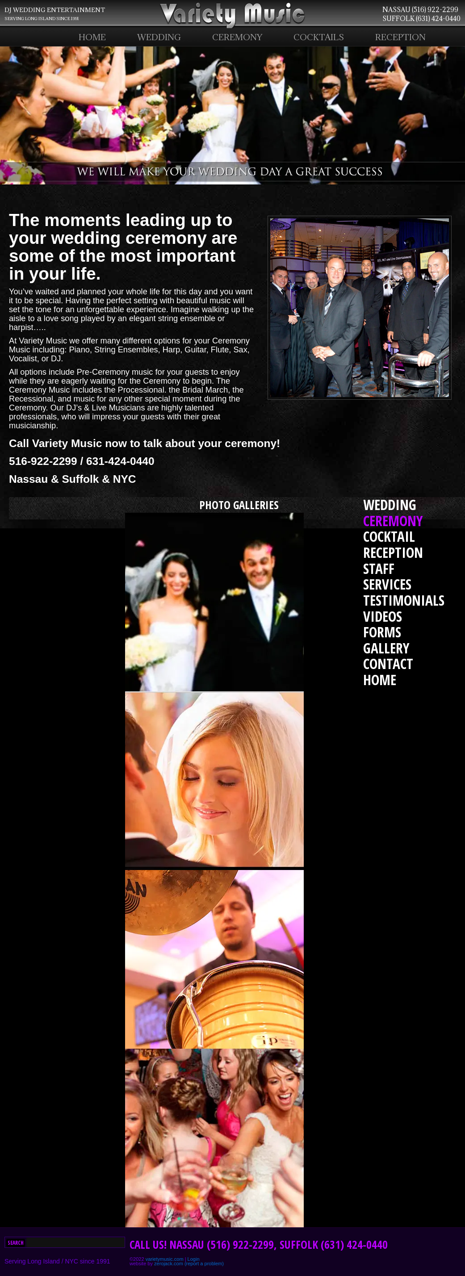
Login (194, 1259)
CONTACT (388, 663)
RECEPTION (400, 37)
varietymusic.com (165, 1259)
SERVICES (387, 584)
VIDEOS (382, 616)
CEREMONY (237, 37)
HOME (92, 37)
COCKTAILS (318, 37)
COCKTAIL (389, 536)
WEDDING (159, 37)
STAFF (378, 568)
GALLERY (386, 647)
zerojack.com (168, 1263)
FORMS (382, 631)
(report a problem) (204, 1263)
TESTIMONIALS (403, 600)
